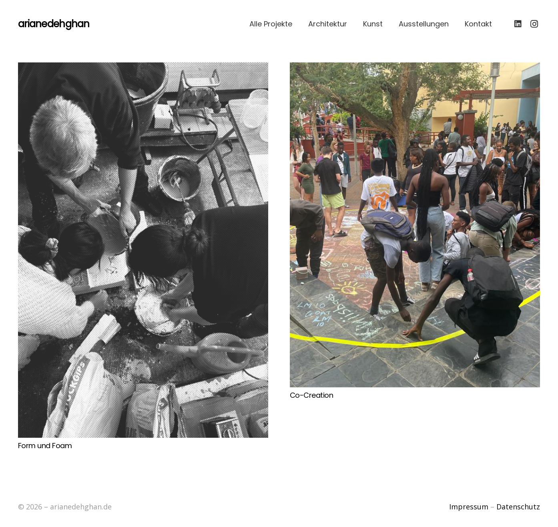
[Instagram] (534, 24)
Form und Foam (45, 446)
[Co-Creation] (415, 224)
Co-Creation (311, 395)
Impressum (468, 506)
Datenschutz (518, 506)
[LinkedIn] (518, 24)
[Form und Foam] (143, 250)
